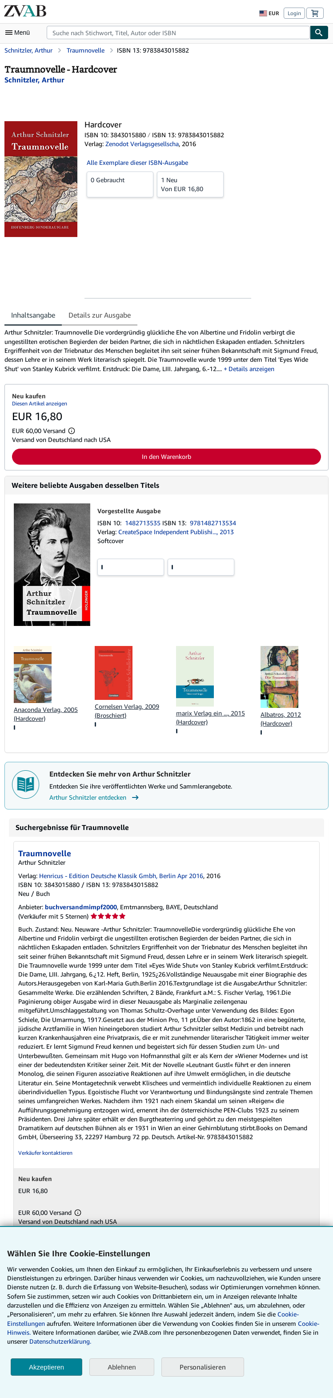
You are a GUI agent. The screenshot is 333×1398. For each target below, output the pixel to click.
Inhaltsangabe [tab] (33, 315)
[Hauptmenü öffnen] (19, 32)
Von (190, 184)
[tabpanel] (162, 350)
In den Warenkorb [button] (166, 456)
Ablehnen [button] (122, 1367)
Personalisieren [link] (203, 1367)
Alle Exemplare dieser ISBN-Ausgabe (137, 162)
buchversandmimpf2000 (81, 907)
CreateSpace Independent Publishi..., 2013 (176, 531)
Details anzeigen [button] (251, 368)
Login (294, 13)
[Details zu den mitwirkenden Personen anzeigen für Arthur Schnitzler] (34, 79)
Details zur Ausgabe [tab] (99, 315)
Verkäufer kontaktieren (45, 1152)
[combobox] (178, 32)
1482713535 (143, 523)
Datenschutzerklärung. (60, 1341)
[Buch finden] (319, 32)
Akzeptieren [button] (46, 1367)
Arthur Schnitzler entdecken (95, 797)
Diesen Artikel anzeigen (39, 403)
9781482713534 (213, 523)
